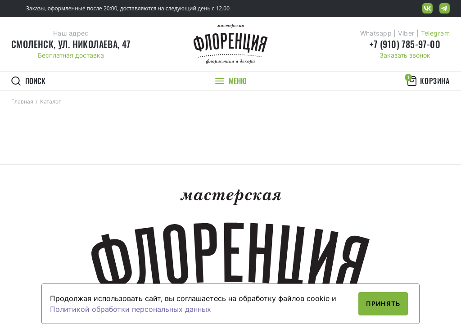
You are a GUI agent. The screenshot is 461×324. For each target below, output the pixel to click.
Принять (383, 303)
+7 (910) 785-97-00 (405, 44)
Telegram (435, 33)
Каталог (50, 101)
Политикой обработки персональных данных (130, 309)
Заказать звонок (405, 55)
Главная (22, 101)
